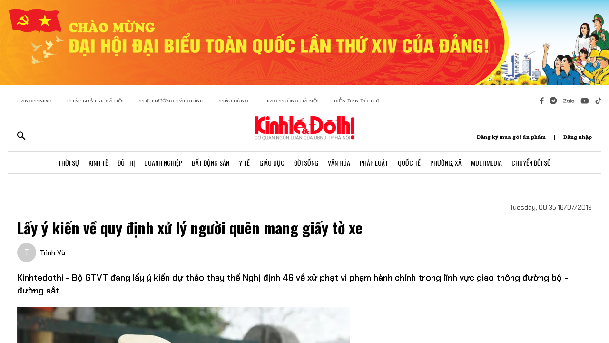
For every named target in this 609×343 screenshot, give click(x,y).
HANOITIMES (34, 101)
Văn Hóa (339, 163)
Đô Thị (126, 163)
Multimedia (486, 163)
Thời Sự (68, 163)
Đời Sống (306, 163)
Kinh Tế (98, 163)
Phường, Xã (446, 163)
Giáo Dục (272, 163)
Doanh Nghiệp (163, 163)
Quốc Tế (409, 163)
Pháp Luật (374, 163)
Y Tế (244, 163)
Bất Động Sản (210, 163)
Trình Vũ (52, 252)
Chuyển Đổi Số (531, 163)
